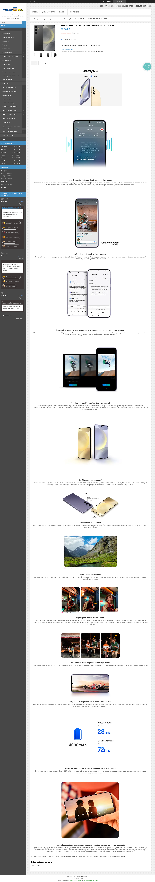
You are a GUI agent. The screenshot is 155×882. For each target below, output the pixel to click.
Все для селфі (6, 95)
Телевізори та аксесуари (10, 56)
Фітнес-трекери (7, 52)
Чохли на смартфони (9, 114)
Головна (35, 12)
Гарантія (62, 12)
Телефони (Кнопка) (8, 37)
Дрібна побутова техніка (10, 110)
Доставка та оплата (48, 12)
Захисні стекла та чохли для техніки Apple (11, 127)
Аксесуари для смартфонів (10, 76)
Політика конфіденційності (90, 880)
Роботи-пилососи (7, 60)
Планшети (5, 41)
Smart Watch (6, 64)
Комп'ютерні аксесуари (9, 91)
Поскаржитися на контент (75, 880)
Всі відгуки (19, 319)
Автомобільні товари (9, 87)
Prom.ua (87, 876)
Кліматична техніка (8, 72)
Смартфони (6, 33)
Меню (3, 29)
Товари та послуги (40, 19)
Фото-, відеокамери (8, 103)
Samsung (59, 19)
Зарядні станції (7, 80)
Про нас (3, 139)
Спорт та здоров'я (8, 68)
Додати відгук (7, 315)
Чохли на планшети (8, 118)
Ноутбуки (5, 45)
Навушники (6, 49)
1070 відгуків (108, 1)
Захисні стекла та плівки (10, 132)
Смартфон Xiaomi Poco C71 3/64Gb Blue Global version (11, 307)
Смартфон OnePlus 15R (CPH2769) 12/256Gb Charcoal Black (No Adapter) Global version (12, 267)
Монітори (5, 83)
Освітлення (6, 122)
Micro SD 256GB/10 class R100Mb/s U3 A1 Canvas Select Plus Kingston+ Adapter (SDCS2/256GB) (12, 213)
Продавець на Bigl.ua (77, 878)
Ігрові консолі (6, 99)
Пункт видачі (74, 12)
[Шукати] (24, 22)
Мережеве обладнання (9, 107)
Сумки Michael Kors (8, 135)
